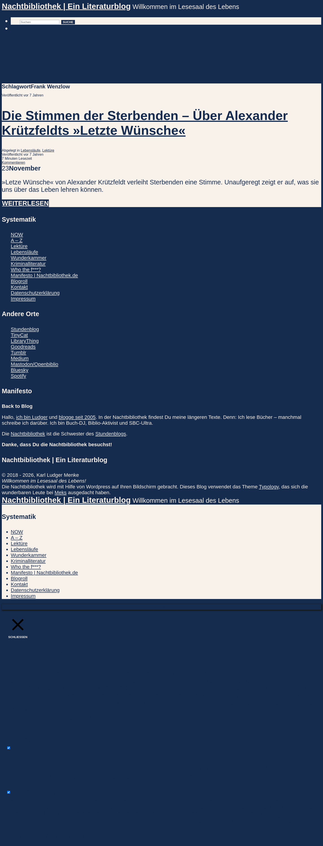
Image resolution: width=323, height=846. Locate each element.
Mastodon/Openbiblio (34, 364)
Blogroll (19, 281)
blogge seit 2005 (77, 417)
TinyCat (19, 335)
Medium (20, 358)
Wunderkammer (28, 258)
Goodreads (23, 347)
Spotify (18, 376)
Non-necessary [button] (28, 784)
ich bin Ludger (32, 417)
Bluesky (19, 370)
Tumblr (18, 352)
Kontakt (19, 287)
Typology (269, 487)
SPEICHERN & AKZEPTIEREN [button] (51, 835)
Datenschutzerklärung (35, 293)
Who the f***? (26, 269)
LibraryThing (25, 341)
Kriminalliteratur (28, 264)
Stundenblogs (110, 434)
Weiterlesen (25, 203)
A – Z (16, 240)
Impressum (23, 299)
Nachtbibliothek (28, 434)
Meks (61, 492)
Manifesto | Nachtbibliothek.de (44, 275)
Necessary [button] (21, 739)
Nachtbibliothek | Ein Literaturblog (66, 6)
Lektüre (48, 150)
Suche (68, 22)
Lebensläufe (30, 150)
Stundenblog (25, 329)
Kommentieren (13, 162)
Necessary (28, 747)
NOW (17, 234)
